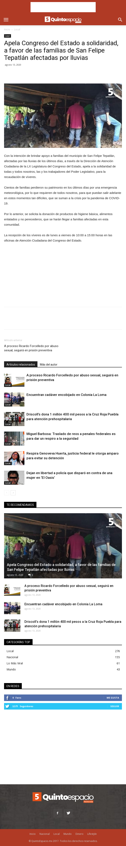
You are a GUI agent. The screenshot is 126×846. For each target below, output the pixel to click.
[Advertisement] (63, 7)
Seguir (114, 706)
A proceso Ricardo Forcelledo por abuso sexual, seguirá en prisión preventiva (31, 348)
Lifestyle (92, 834)
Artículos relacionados (21, 364)
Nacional (12, 657)
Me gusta (113, 697)
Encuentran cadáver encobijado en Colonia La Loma (66, 395)
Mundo (11, 669)
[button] (120, 19)
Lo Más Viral (15, 663)
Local (17, 29)
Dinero (79, 834)
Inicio (7, 29)
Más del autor (48, 364)
